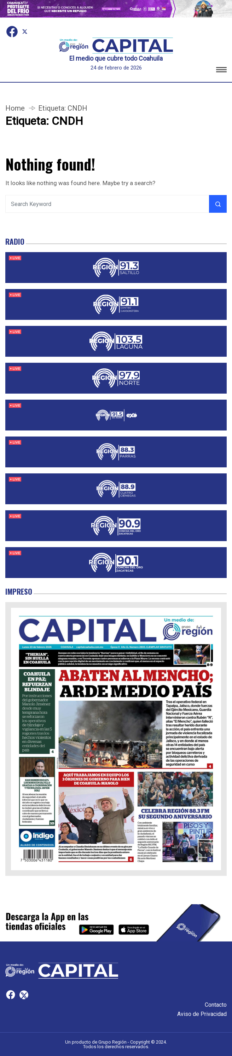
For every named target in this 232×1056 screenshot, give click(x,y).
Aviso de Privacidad (202, 1014)
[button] (221, 71)
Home (15, 108)
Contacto (216, 1004)
